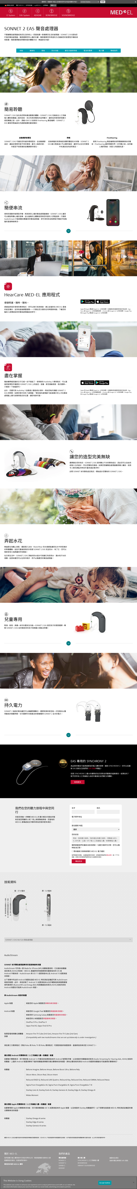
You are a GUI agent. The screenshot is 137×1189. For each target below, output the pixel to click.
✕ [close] (135, 2)
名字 (73, 808)
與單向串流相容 (51, 1003)
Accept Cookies (104, 1183)
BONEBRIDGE (82, 1163)
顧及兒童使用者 (71, 50)
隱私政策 (109, 855)
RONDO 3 (62, 1160)
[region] (68, 1182)
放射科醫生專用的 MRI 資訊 (118, 1161)
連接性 (32, 50)
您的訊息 (75, 834)
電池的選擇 (88, 50)
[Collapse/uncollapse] (68, 231)
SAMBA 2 (62, 1165)
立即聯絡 (45, 5)
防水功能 (54, 50)
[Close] (133, 1182)
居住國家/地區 (77, 825)
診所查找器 (29, 5)
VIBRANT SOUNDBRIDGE (86, 1165)
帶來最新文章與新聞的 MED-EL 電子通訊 (88, 851)
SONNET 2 (62, 1163)
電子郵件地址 (77, 817)
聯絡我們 (114, 50)
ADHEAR (62, 1168)
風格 (43, 50)
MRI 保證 (92, 768)
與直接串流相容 (57, 1011)
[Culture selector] (89, 2)
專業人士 (53, 5)
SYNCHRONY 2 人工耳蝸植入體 (88, 1160)
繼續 (102, 2)
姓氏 (98, 808)
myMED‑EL (37, 5)
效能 (21, 50)
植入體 (101, 50)
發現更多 (77, 782)
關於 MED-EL (20, 5)
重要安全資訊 (113, 1158)
